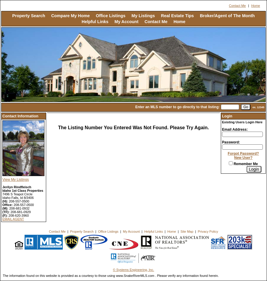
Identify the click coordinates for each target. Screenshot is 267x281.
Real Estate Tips (177, 15)
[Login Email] (242, 134)
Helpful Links (95, 21)
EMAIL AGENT (13, 219)
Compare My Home (70, 15)
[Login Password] (242, 147)
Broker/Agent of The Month (227, 15)
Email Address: (235, 129)
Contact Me (237, 5)
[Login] (254, 169)
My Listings (143, 15)
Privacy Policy (208, 231)
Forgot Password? (243, 153)
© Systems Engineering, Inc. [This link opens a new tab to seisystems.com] (133, 270)
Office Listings (111, 15)
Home (255, 5)
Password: (231, 142)
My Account (127, 21)
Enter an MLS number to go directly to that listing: (177, 107)
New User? (243, 158)
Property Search (28, 15)
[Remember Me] (231, 163)
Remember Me (243, 164)
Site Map (187, 231)
